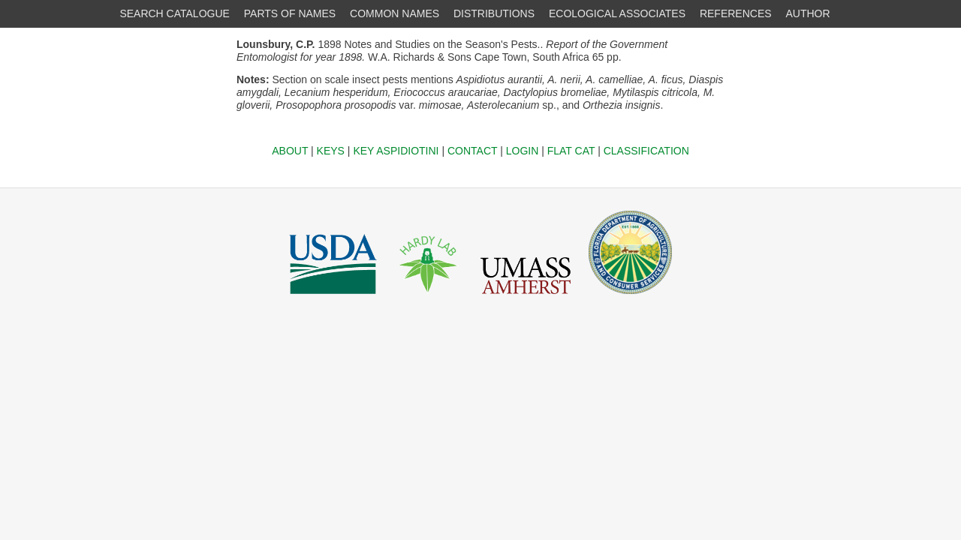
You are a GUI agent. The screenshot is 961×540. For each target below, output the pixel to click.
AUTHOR (808, 14)
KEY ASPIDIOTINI (395, 151)
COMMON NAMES (394, 14)
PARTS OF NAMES (290, 14)
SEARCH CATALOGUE (174, 14)
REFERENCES (736, 14)
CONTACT (472, 151)
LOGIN (522, 151)
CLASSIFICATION (646, 151)
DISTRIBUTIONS (494, 14)
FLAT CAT (571, 151)
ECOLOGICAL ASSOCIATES (617, 14)
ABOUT (290, 151)
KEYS (331, 151)
